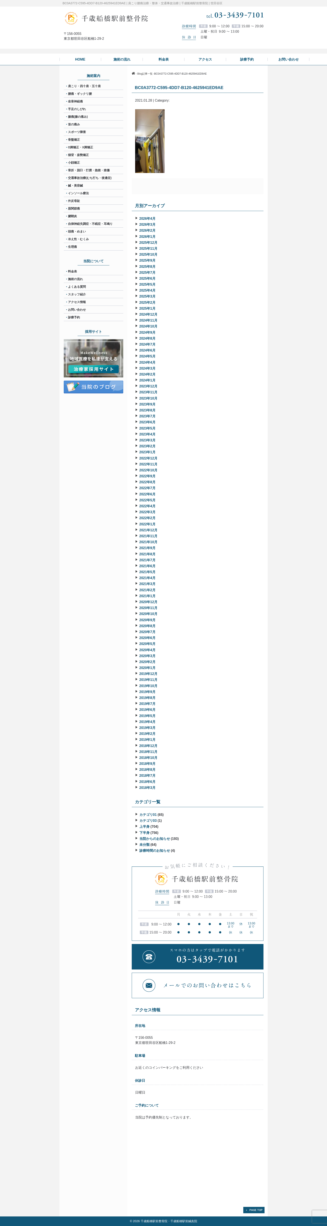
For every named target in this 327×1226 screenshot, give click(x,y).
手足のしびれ (77, 109)
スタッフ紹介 (77, 294)
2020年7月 (147, 632)
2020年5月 (147, 644)
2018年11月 (148, 752)
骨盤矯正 (74, 139)
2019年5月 (147, 716)
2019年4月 (147, 722)
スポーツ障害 (77, 132)
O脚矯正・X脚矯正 (80, 147)
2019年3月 (147, 728)
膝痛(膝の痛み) (78, 116)
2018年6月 (147, 782)
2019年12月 (148, 674)
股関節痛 (74, 208)
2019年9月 (147, 692)
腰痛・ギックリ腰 (80, 93)
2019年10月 (148, 686)
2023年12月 (148, 386)
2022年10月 (148, 470)
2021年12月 (148, 530)
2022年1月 (147, 524)
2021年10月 (148, 542)
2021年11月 (148, 536)
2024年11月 (148, 320)
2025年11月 (148, 248)
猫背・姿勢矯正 (78, 155)
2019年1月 (147, 739)
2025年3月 (147, 296)
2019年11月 (148, 680)
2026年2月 (147, 230)
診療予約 (74, 317)
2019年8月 (147, 698)
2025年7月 (147, 272)
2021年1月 (147, 596)
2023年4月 (147, 434)
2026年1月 (147, 236)
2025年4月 (147, 290)
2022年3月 (147, 512)
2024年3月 (147, 368)
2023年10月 (148, 398)
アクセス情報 (77, 302)
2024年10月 (148, 326)
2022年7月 (147, 488)
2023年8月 (147, 410)
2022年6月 (147, 494)
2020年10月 (148, 614)
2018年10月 (148, 758)
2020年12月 (148, 602)
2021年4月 (147, 578)
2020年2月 (147, 662)
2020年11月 (148, 608)
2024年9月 (147, 332)
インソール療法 (78, 193)
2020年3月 (147, 656)
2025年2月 (147, 302)
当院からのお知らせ (154, 838)
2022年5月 (147, 500)
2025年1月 (147, 308)
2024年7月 (147, 344)
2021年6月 (147, 566)
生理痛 (72, 246)
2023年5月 (147, 428)
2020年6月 (147, 638)
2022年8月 (147, 482)
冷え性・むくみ (78, 239)
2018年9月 (147, 763)
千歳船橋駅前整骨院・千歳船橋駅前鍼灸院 (169, 1221)
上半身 (144, 826)
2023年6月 (147, 422)
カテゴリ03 (148, 820)
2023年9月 (147, 404)
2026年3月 (147, 224)
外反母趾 (74, 201)
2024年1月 (147, 380)
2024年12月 (148, 314)
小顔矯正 (74, 162)
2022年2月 (147, 518)
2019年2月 (147, 734)
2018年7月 (147, 775)
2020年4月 (147, 650)
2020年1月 (147, 668)
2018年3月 (147, 787)
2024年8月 (147, 338)
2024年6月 (147, 350)
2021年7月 (147, 560)
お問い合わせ (77, 309)
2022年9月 (147, 476)
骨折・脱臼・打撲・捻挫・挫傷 (89, 170)
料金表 (72, 271)
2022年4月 (147, 506)
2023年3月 (147, 440)
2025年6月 (147, 278)
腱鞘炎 (72, 216)
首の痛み (74, 124)
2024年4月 (147, 362)
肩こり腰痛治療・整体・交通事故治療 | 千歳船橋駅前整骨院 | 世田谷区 (175, 3)
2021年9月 (147, 548)
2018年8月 (147, 769)
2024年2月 (147, 374)
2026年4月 (147, 218)
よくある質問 (77, 286)
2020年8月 (147, 626)
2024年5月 (147, 356)
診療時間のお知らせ (154, 850)
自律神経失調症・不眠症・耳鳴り (90, 223)
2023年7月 (147, 416)
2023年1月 (147, 452)
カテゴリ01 (148, 814)
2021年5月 (147, 572)
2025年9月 (147, 260)
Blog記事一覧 (145, 73)
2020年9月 (147, 620)
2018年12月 (148, 746)
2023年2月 (147, 446)
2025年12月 (148, 242)
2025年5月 (147, 284)
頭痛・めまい (77, 231)
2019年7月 (147, 704)
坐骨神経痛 (75, 101)
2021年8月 (147, 554)
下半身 (144, 833)
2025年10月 (148, 254)
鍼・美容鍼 (75, 185)
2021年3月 (147, 584)
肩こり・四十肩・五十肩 (84, 86)
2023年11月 (148, 392)
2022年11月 (148, 464)
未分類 (144, 844)
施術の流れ (75, 279)
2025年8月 (147, 266)
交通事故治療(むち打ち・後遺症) (90, 178)
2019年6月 (147, 710)
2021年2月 (147, 590)
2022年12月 (148, 458)
